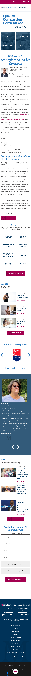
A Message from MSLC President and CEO (15, 2)
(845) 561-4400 (21, 7)
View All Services (14, 273)
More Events (14, 333)
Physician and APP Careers (15, 652)
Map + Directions (8, 611)
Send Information (14, 579)
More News (15, 519)
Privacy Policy (15, 640)
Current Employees (15, 637)
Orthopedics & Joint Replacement (8, 255)
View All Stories (15, 438)
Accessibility (19, 668)
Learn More (8, 218)
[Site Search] (26, 7)
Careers (15, 628)
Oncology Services (23, 245)
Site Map (15, 634)
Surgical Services (8, 263)
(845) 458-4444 (15, 620)
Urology (23, 264)
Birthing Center (23, 237)
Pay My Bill (15, 631)
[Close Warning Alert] (29, 2)
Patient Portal (15, 625)
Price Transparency (15, 646)
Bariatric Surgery (8, 237)
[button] (15, 671)
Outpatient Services (23, 254)
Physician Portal (15, 643)
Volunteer (15, 649)
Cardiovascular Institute (8, 245)
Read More (5, 433)
